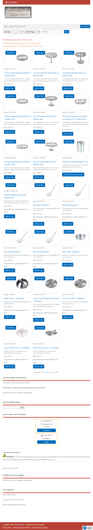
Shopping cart (47, 421)
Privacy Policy (7, 528)
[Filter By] (52, 32)
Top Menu (11, 2)
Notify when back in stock (73, 174)
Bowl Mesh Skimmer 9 (41, 252)
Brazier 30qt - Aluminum (71, 252)
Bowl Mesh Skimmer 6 (41, 205)
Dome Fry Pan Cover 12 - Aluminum (46, 348)
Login (46, 442)
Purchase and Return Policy (21, 528)
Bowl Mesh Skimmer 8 (12, 252)
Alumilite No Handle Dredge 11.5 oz (75, 162)
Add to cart (9, 88)
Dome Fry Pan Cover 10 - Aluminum (17, 348)
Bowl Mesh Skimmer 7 (70, 205)
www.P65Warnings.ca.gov (47, 459)
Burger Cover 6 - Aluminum (14, 298)
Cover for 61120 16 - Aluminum (73, 298)
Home (6, 26)
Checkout (46, 430)
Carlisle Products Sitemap (39, 528)
